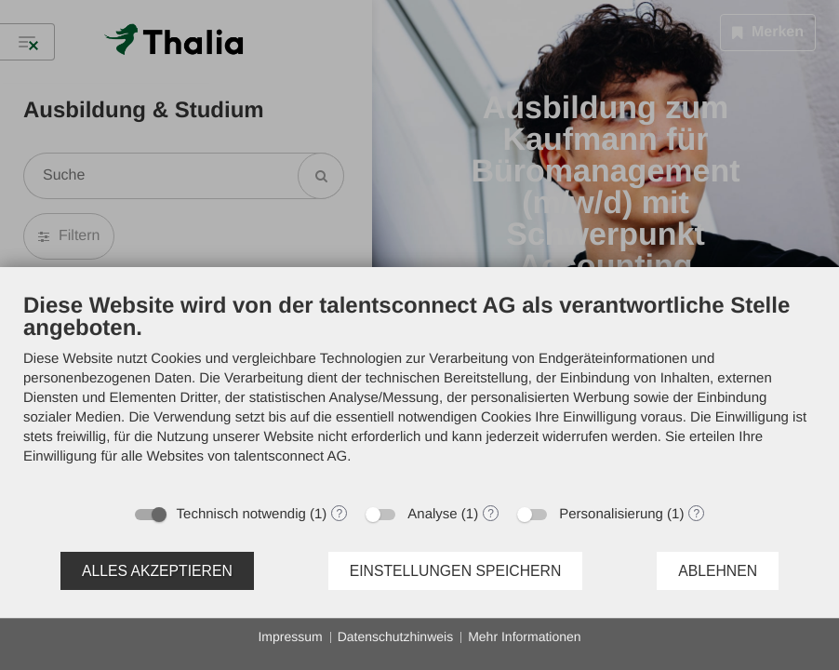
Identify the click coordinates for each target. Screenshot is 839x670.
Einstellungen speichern (456, 571)
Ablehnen (717, 571)
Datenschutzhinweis (396, 636)
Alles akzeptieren (157, 571)
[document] (419, 392)
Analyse (432, 514)
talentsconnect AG (291, 456)
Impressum (290, 636)
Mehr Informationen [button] (524, 636)
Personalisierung (611, 514)
